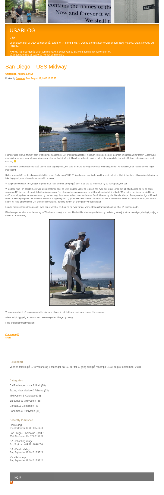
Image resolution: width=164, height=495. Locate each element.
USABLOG (22, 30)
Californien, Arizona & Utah (19, 74)
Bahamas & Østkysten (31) (25, 410)
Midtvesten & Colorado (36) (25, 395)
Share (8, 338)
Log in (17, 477)
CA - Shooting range (26, 442)
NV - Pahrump (26, 459)
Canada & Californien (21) (24, 405)
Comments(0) (12, 334)
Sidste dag (26, 426)
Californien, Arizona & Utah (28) (28, 385)
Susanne (20, 78)
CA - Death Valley (26, 451)
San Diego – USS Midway (36, 67)
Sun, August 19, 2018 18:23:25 (41, 78)
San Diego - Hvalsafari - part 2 (27, 434)
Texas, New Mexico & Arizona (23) (29, 390)
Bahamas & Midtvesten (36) (25, 400)
